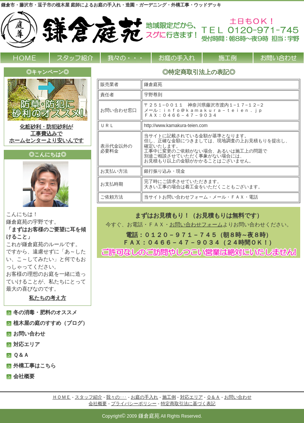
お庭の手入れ (144, 397)
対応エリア (26, 344)
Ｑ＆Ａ (21, 355)
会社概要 (24, 376)
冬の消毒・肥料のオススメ (45, 312)
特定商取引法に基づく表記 (188, 403)
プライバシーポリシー (134, 403)
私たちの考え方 (47, 298)
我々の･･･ (116, 397)
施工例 (169, 397)
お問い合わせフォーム (196, 224)
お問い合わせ (29, 334)
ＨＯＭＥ (61, 397)
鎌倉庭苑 (149, 416)
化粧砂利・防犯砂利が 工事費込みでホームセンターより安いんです (46, 133)
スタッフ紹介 (88, 397)
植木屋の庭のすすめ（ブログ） (50, 323)
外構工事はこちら (34, 366)
